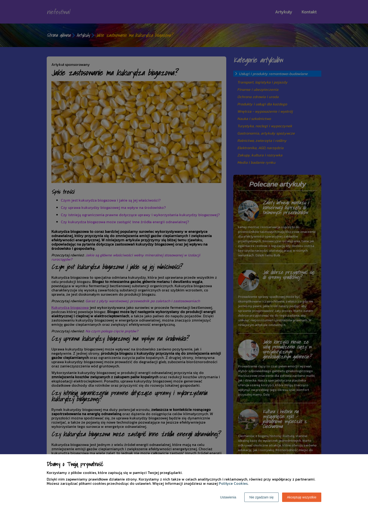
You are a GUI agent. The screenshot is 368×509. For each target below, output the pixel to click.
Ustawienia (228, 497)
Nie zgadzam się (261, 497)
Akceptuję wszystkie (301, 497)
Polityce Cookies (233, 483)
